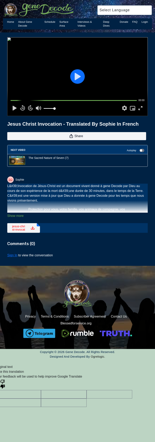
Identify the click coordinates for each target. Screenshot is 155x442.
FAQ (134, 21)
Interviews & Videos (85, 23)
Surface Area (63, 23)
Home (10, 21)
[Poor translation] (2, 384)
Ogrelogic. (98, 356)
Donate (124, 21)
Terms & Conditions (55, 316)
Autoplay (135, 150)
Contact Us (119, 316)
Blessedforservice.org (76, 323)
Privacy (30, 316)
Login (144, 21)
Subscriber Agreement (90, 316)
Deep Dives (106, 23)
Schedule (49, 21)
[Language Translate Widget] (124, 10)
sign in (12, 255)
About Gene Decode (25, 23)
